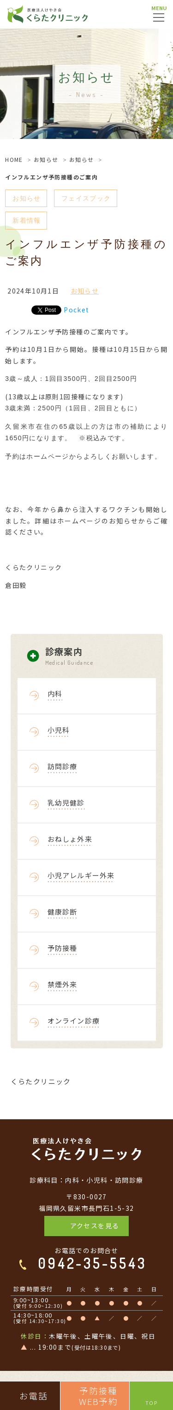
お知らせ (46, 159)
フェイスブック (86, 198)
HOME (14, 159)
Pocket (76, 309)
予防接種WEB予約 (98, 1395)
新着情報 (26, 220)
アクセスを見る (94, 1225)
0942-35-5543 (92, 1263)
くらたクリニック (41, 1081)
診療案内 (104, 656)
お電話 (33, 1395)
